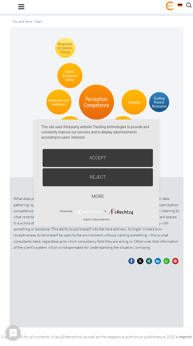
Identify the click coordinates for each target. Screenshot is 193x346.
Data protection (101, 219)
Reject (98, 177)
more (97, 196)
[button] (131, 261)
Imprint (185, 336)
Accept (97, 157)
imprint (87, 219)
